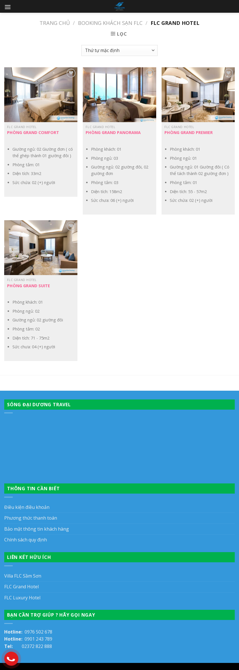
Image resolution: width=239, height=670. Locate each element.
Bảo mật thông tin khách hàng (36, 529)
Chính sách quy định (25, 540)
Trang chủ (55, 22)
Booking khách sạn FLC (110, 22)
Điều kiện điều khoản (26, 507)
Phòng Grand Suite (28, 285)
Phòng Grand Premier (188, 132)
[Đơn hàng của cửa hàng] (119, 50)
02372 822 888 (37, 646)
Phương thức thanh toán (30, 518)
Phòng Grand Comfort (33, 132)
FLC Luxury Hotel (22, 598)
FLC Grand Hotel (21, 586)
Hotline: (14, 632)
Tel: (13, 646)
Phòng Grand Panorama (113, 132)
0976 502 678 (38, 632)
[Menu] (7, 7)
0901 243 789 (38, 639)
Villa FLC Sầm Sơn (22, 576)
